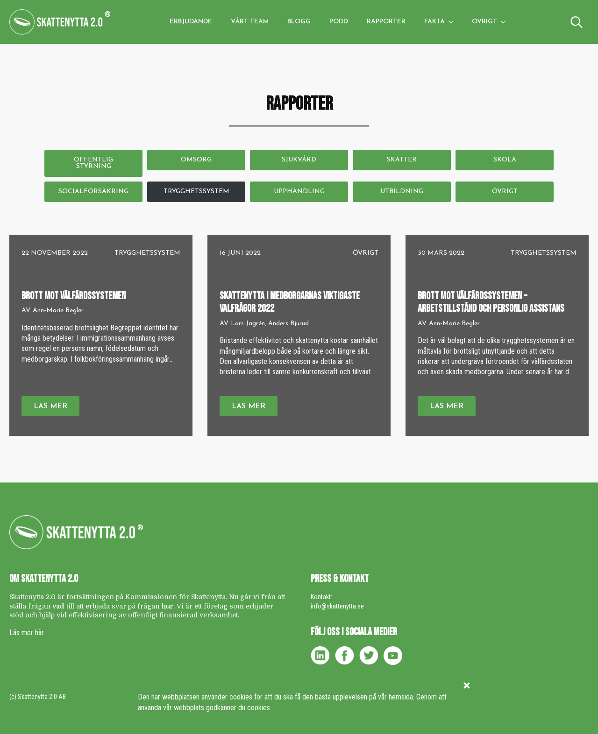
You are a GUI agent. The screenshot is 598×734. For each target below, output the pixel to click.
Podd (338, 21)
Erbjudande (191, 21)
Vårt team (250, 21)
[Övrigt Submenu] (506, 22)
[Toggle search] (576, 22)
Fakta (434, 21)
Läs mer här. (27, 632)
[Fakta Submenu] (454, 22)
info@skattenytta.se (337, 606)
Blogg (299, 21)
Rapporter (386, 21)
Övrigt (484, 21)
